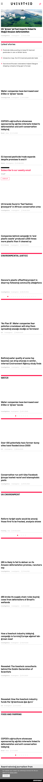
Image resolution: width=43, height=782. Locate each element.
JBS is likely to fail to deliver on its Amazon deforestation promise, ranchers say (21, 565)
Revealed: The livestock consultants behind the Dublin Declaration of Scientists (18, 669)
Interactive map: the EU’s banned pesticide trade (20, 58)
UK (2, 332)
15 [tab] (35, 296)
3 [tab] (11, 296)
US (2, 705)
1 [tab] (7, 296)
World (3, 163)
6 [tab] (17, 296)
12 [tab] (29, 296)
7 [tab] (19, 296)
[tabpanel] (21, 277)
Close (6, 775)
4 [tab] (13, 296)
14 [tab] (33, 296)
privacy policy (13, 772)
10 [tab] (25, 296)
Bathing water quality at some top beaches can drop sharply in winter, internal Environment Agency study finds (21, 361)
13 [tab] (31, 296)
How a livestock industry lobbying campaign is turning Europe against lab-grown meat (20, 636)
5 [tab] (15, 296)
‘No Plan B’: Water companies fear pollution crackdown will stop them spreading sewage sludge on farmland (20, 326)
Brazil (2, 133)
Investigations (5, 35)
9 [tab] (23, 296)
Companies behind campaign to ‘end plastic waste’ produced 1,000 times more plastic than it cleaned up (18, 239)
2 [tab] (9, 296)
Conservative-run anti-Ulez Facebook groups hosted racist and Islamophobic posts (20, 478)
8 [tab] (21, 296)
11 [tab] (27, 296)
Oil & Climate (5, 245)
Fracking (3, 531)
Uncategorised (5, 97)
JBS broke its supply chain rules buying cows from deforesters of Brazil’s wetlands (20, 600)
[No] (41, 774)
